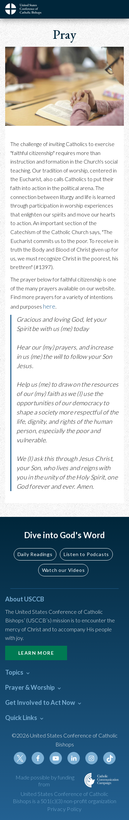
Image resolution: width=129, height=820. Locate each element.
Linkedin (73, 758)
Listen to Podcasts (86, 554)
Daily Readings (35, 554)
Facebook (38, 758)
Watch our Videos (63, 570)
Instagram (91, 758)
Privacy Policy (64, 809)
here (49, 306)
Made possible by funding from (44, 781)
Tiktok (109, 758)
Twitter (20, 758)
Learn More (36, 653)
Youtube (56, 758)
